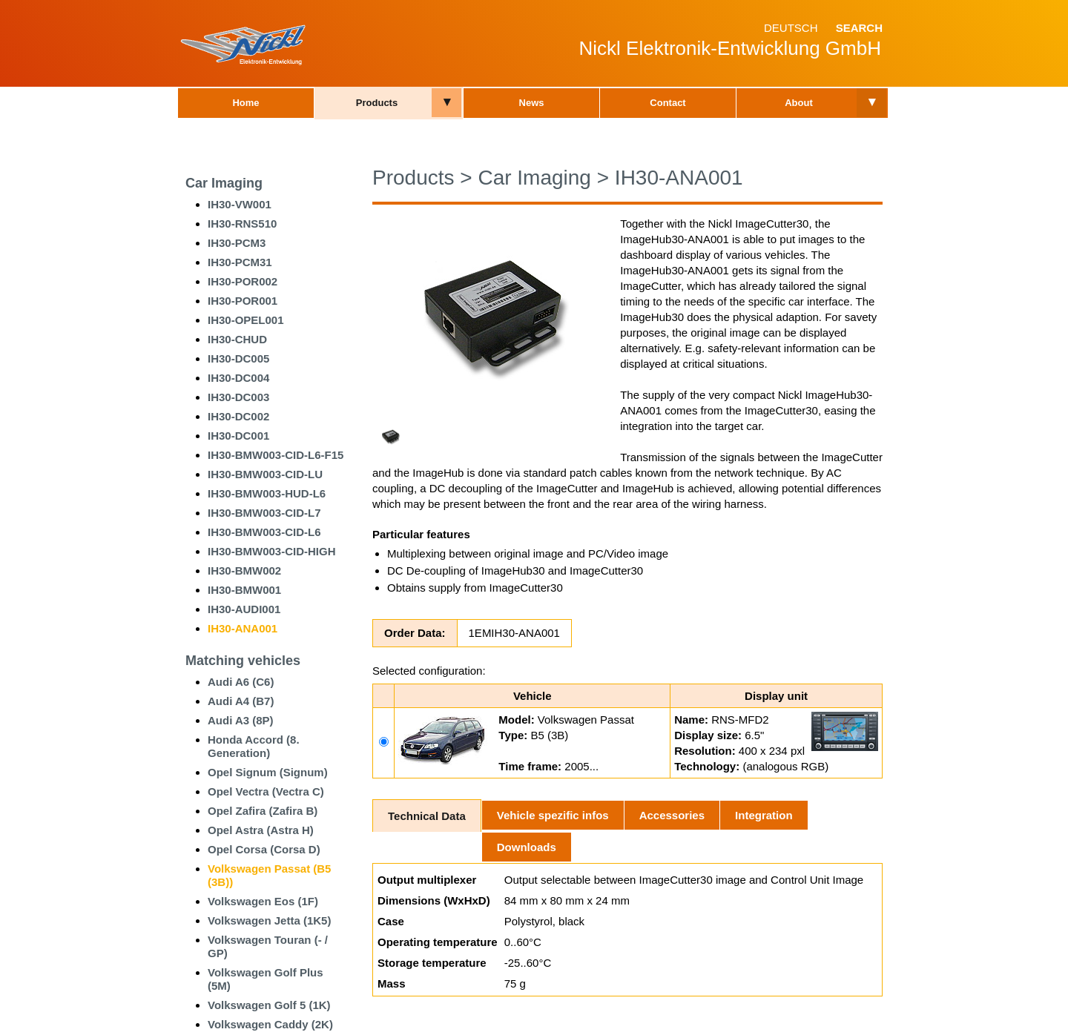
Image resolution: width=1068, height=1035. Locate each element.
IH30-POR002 (242, 281)
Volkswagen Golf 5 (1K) (269, 1005)
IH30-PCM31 (240, 262)
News (531, 102)
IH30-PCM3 (237, 243)
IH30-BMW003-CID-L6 (264, 532)
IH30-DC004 (238, 377)
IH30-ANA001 (242, 628)
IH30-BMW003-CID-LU (265, 474)
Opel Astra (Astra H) (261, 830)
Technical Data (427, 816)
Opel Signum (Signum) (268, 772)
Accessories (672, 815)
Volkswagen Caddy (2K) (270, 1024)
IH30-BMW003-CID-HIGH (272, 551)
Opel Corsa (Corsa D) (264, 849)
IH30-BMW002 (244, 570)
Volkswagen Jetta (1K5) (269, 920)
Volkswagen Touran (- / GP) (268, 946)
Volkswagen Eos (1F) (263, 901)
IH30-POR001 (242, 300)
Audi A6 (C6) (241, 681)
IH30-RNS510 (242, 223)
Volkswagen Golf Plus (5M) (265, 979)
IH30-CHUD (237, 339)
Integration (764, 815)
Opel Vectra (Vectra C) (266, 791)
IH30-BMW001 (244, 589)
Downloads (526, 847)
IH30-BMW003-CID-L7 (264, 512)
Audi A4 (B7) (241, 701)
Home (245, 102)
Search (859, 28)
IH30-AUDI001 (244, 609)
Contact (667, 102)
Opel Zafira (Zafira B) (262, 810)
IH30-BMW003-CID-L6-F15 (275, 455)
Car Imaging (224, 183)
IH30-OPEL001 (246, 320)
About (799, 102)
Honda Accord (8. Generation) (254, 746)
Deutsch (791, 28)
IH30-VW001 (239, 204)
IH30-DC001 (238, 435)
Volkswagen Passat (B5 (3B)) (269, 875)
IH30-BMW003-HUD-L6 (267, 493)
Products (377, 102)
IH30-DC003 (238, 397)
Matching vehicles (242, 660)
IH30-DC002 (238, 416)
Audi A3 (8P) (241, 720)
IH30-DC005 (238, 358)
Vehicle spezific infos (553, 815)
